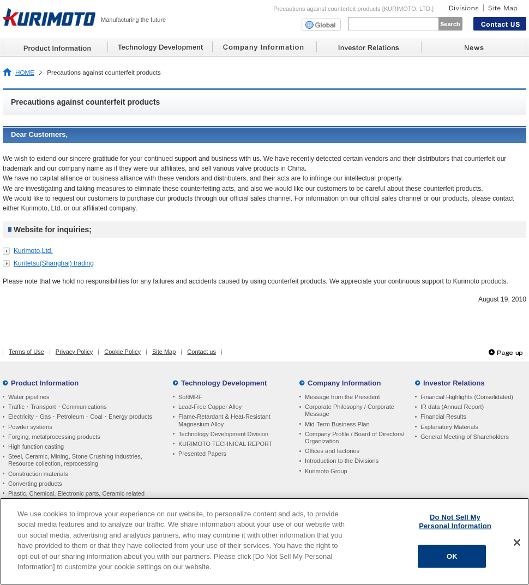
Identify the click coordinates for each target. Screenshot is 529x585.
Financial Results (443, 416)
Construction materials (38, 474)
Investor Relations (454, 383)
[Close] (517, 542)
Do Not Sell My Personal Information (455, 521)
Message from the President (342, 397)
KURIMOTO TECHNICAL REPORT (225, 444)
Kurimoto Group (326, 471)
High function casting (36, 446)
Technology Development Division (223, 434)
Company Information (344, 383)
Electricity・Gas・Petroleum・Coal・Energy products (80, 416)
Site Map (164, 351)
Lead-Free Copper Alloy (210, 406)
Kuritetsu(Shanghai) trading (54, 263)
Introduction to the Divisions (341, 460)
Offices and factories (332, 451)
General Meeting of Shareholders (464, 436)
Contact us (201, 351)
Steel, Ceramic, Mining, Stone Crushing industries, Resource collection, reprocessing (75, 460)
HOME (24, 72)
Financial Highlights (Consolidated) (466, 397)
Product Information (45, 383)
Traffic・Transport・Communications (57, 406)
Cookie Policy (122, 351)
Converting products (35, 483)
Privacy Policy (74, 351)
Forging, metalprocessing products (54, 436)
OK (452, 556)
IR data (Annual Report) (452, 406)
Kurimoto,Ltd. (33, 251)
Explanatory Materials (449, 427)
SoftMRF (190, 397)
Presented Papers (202, 453)
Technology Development (224, 383)
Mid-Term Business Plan (337, 424)
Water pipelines (28, 397)
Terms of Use (26, 351)
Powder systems (30, 427)
